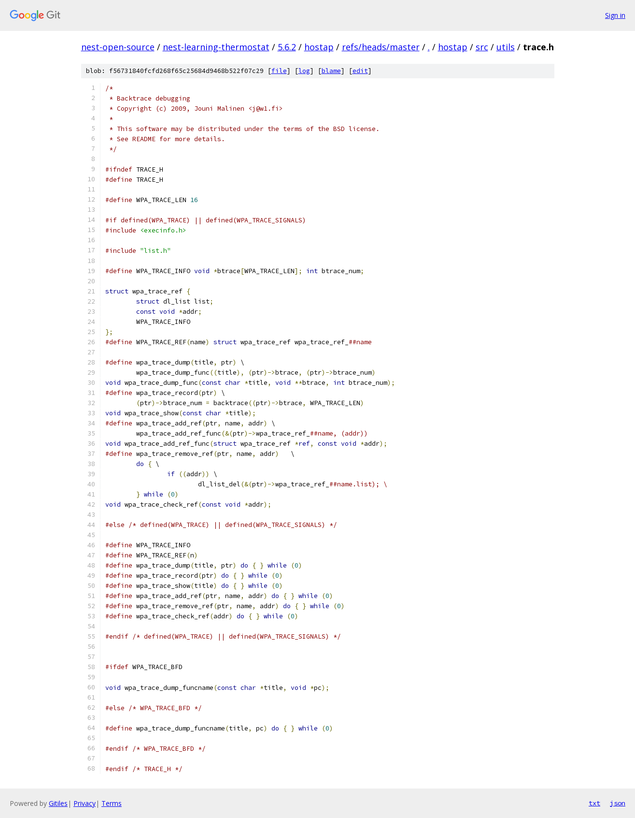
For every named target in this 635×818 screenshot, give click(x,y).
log (304, 71)
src (482, 47)
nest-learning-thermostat (216, 47)
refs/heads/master (381, 47)
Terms (111, 803)
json (617, 803)
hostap (319, 47)
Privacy (84, 803)
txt (594, 803)
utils (505, 47)
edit (360, 71)
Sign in (615, 15)
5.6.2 (287, 47)
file (279, 71)
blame (331, 71)
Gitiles (58, 803)
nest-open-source (118, 47)
